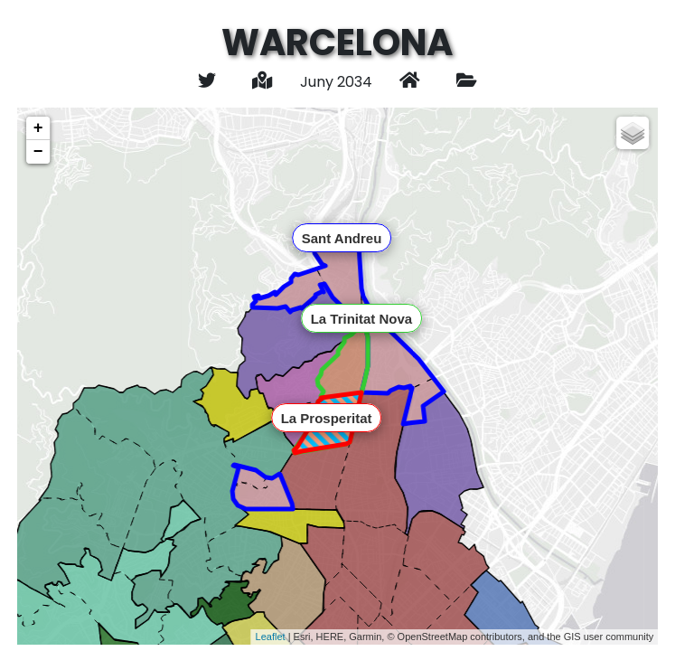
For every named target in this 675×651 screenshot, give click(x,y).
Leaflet (271, 636)
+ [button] (38, 128)
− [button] (38, 152)
